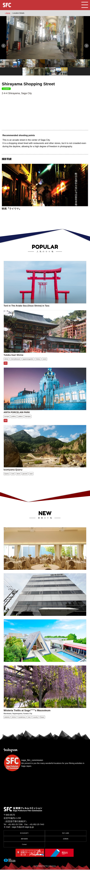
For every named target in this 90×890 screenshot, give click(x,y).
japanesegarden (28, 369)
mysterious (21, 741)
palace (20, 429)
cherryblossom (16, 369)
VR (5, 373)
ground (24, 488)
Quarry (6, 488)
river (29, 741)
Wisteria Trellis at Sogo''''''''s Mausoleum (27, 734)
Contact (24, 864)
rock (12, 488)
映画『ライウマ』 (11, 214)
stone (18, 488)
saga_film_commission (32, 780)
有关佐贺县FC (24, 853)
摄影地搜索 (24, 859)
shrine (6, 369)
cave (31, 488)
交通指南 (65, 859)
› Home (7, 13)
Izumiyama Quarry (13, 484)
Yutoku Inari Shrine (13, 365)
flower (42, 741)
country (35, 741)
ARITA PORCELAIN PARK (17, 425)
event (44, 369)
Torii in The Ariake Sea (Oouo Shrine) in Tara (26, 313)
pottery (13, 429)
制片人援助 (65, 853)
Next (86, 46)
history (38, 369)
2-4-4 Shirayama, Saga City (17, 93)
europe (6, 429)
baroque (27, 429)
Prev (3, 46)
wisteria (6, 741)
